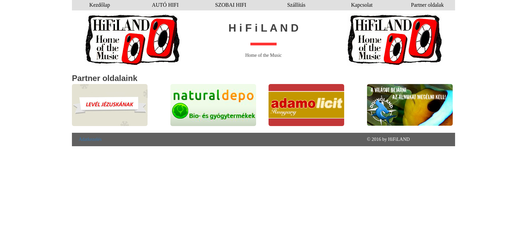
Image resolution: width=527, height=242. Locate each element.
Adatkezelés (90, 139)
